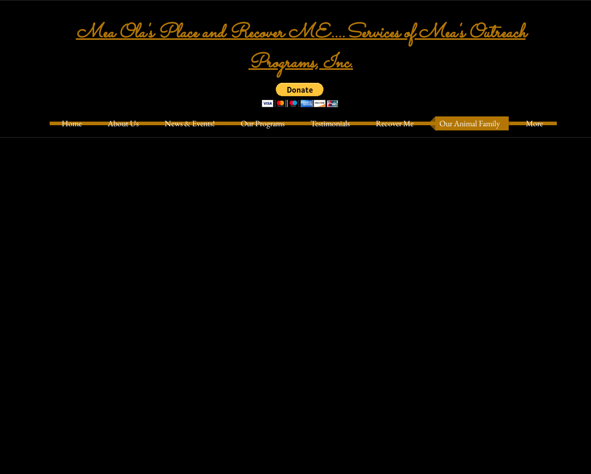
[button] (300, 95)
